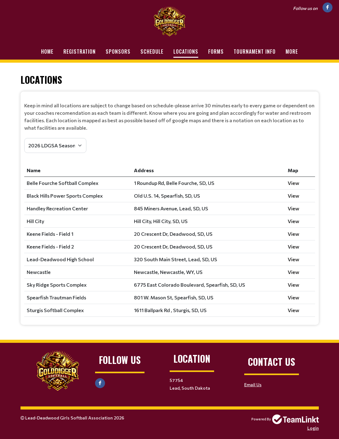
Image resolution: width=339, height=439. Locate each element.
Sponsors (118, 51)
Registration (79, 51)
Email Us (253, 384)
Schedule (151, 51)
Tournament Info (255, 51)
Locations (185, 51)
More (292, 51)
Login (313, 428)
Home (47, 51)
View (293, 183)
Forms (216, 51)
